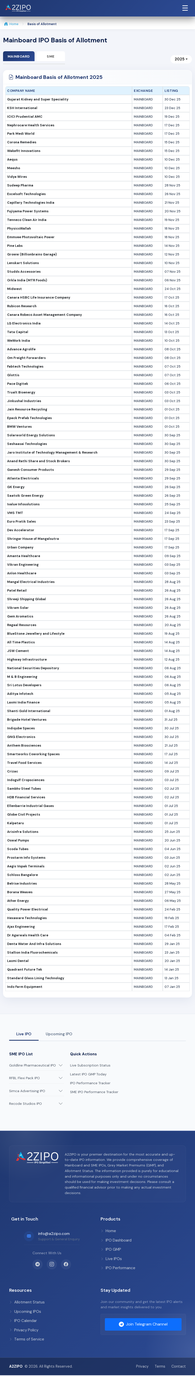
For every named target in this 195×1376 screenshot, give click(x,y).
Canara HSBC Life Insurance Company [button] (38, 298)
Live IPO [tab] (23, 1034)
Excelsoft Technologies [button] (26, 195)
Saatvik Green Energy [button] (25, 496)
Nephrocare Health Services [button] (30, 126)
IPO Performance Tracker (90, 1083)
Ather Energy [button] (18, 901)
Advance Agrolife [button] (21, 350)
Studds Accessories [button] (24, 272)
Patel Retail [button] (17, 591)
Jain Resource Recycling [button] (27, 410)
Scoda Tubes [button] (17, 849)
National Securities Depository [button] (33, 668)
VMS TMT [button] (15, 513)
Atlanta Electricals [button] (23, 479)
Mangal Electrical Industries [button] (31, 582)
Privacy (142, 1367)
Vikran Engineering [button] (23, 565)
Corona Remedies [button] (21, 143)
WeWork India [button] (18, 341)
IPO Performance (118, 1268)
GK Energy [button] (16, 487)
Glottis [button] (13, 375)
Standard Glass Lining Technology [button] (35, 979)
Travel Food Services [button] (24, 763)
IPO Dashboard (116, 1240)
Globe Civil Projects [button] (23, 815)
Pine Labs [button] (15, 246)
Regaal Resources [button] (21, 625)
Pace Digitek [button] (17, 384)
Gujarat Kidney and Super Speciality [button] (38, 100)
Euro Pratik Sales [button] (21, 522)
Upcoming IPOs (25, 1312)
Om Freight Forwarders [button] (26, 358)
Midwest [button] (14, 289)
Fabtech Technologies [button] (25, 367)
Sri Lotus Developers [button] (24, 686)
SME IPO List (21, 1054)
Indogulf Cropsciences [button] (25, 780)
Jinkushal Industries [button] (24, 401)
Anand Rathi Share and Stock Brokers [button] (38, 462)
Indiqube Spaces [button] (21, 729)
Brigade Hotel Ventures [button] (26, 720)
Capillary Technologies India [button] (30, 203)
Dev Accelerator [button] (20, 530)
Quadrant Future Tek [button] (24, 970)
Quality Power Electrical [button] (27, 910)
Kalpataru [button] (15, 823)
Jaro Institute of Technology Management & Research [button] (52, 453)
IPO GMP (111, 1249)
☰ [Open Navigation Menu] (185, 8)
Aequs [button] (12, 160)
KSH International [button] (22, 108)
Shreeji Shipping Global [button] (26, 599)
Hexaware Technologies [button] (27, 918)
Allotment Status (27, 1302)
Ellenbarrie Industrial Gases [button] (30, 806)
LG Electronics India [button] (24, 324)
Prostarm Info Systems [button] (26, 858)
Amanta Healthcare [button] (23, 556)
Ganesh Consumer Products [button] (30, 470)
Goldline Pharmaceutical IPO (32, 1066)
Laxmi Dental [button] (18, 961)
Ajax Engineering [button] (21, 927)
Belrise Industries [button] (22, 884)
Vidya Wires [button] (17, 177)
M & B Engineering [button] (22, 677)
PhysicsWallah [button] (19, 229)
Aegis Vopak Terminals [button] (25, 867)
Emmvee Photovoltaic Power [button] (31, 237)
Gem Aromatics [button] (20, 617)
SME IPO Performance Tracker (94, 1092)
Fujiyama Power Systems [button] (27, 212)
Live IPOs (111, 1259)
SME (53, 56)
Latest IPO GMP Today (88, 1075)
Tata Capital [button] (17, 332)
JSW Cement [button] (18, 651)
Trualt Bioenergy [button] (21, 393)
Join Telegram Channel (143, 1325)
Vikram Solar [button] (18, 608)
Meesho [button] (13, 169)
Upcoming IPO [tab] (59, 1034)
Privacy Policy (23, 1330)
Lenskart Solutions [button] (23, 263)
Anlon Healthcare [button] (21, 574)
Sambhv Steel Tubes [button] (24, 789)
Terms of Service (26, 1339)
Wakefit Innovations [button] (23, 151)
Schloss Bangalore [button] (22, 875)
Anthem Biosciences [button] (24, 746)
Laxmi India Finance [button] (23, 703)
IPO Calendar (23, 1321)
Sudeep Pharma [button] (20, 186)
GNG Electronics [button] (21, 737)
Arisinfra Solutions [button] (22, 832)
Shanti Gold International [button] (28, 712)
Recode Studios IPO (25, 1104)
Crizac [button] (12, 772)
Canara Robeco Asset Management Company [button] (44, 315)
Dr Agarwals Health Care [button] (27, 936)
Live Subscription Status (90, 1066)
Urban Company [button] (20, 548)
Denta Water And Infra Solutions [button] (34, 944)
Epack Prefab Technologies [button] (29, 419)
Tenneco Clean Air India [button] (26, 220)
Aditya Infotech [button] (20, 694)
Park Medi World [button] (21, 134)
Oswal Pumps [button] (18, 841)
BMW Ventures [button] (19, 427)
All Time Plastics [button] (21, 643)
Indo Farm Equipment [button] (24, 987)
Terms (160, 1367)
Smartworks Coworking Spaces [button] (33, 754)
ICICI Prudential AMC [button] (24, 117)
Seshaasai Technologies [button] (27, 444)
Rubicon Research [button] (22, 306)
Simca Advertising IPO (27, 1091)
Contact (178, 1367)
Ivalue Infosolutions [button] (23, 505)
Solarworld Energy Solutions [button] (31, 436)
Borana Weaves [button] (19, 892)
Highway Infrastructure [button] (27, 660)
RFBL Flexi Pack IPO (24, 1078)
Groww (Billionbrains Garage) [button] (32, 255)
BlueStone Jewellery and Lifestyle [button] (35, 634)
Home (11, 24)
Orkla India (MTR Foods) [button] (27, 281)
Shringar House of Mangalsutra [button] (33, 539)
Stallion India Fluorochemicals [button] (32, 953)
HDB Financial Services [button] (26, 798)
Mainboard (19, 56)
